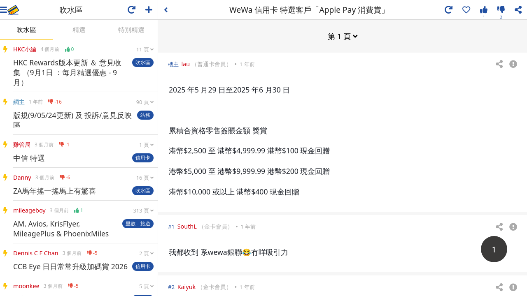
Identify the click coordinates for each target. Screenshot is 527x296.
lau (185, 63)
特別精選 (131, 29)
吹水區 (26, 29)
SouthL (187, 226)
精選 (79, 29)
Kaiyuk (186, 286)
